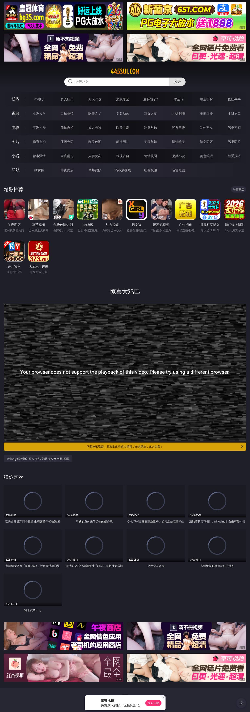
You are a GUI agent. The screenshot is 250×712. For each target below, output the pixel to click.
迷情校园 (150, 156)
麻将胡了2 (150, 99)
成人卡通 (94, 127)
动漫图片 (122, 141)
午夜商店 (67, 170)
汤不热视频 (123, 170)
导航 (16, 170)
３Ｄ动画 (122, 113)
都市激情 (39, 156)
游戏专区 (122, 99)
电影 (16, 127)
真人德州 (67, 99)
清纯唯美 (178, 141)
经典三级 (178, 127)
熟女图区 (206, 141)
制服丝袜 (150, 127)
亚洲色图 (67, 141)
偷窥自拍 (39, 141)
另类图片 (234, 141)
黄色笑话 (206, 156)
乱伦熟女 (206, 127)
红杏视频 (150, 170)
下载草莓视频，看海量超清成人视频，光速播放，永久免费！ (165, 446)
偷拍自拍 (67, 127)
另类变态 (234, 127)
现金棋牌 (206, 99)
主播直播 (206, 113)
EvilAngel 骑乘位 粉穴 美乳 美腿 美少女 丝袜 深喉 (38, 459)
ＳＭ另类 (234, 113)
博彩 (16, 99)
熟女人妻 (150, 113)
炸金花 (178, 99)
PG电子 (39, 99)
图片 (16, 141)
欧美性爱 (122, 127)
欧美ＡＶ (94, 113)
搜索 (177, 82)
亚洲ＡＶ (39, 113)
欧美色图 (94, 141)
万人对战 (94, 99)
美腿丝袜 (150, 141)
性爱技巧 (234, 156)
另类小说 (178, 156)
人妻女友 (94, 156)
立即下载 (153, 703)
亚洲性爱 (39, 127)
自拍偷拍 (67, 113)
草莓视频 (94, 170)
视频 (16, 113)
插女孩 (39, 170)
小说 (16, 156)
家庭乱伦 (67, 156)
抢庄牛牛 (234, 99)
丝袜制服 (178, 113)
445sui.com (125, 71)
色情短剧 (178, 170)
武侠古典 (122, 156)
